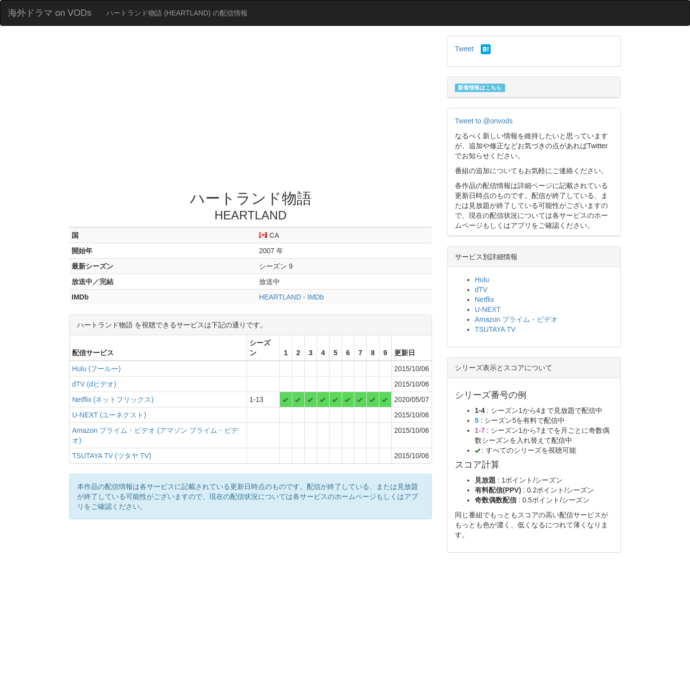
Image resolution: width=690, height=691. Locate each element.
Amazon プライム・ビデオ (516, 319)
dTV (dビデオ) (94, 384)
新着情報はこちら (480, 88)
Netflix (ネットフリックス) (113, 399)
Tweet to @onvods (484, 121)
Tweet (464, 49)
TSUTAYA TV (495, 329)
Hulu (482, 280)
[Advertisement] (250, 110)
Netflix (484, 299)
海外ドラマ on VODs (49, 13)
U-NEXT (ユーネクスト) (109, 415)
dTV (481, 290)
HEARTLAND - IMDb (291, 297)
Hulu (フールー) (96, 369)
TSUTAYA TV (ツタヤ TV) (111, 456)
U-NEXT (488, 309)
